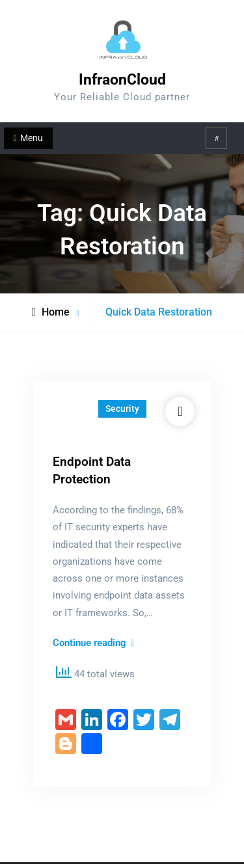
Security (122, 408)
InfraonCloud (122, 79)
